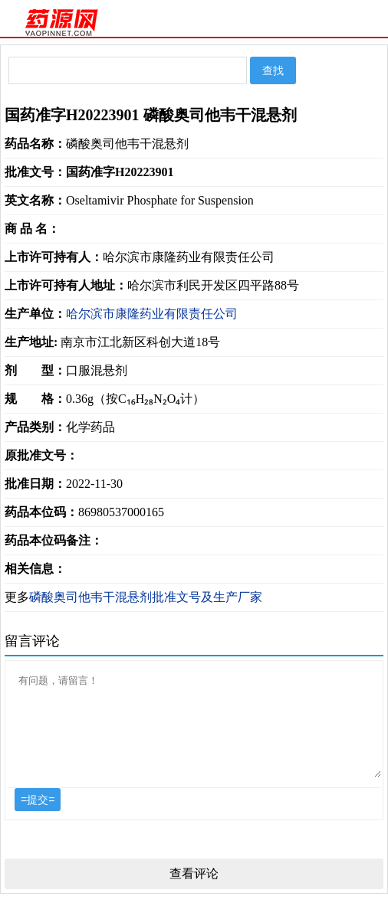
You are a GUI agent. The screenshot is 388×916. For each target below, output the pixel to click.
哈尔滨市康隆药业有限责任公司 (152, 313)
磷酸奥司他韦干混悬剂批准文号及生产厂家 (145, 597)
